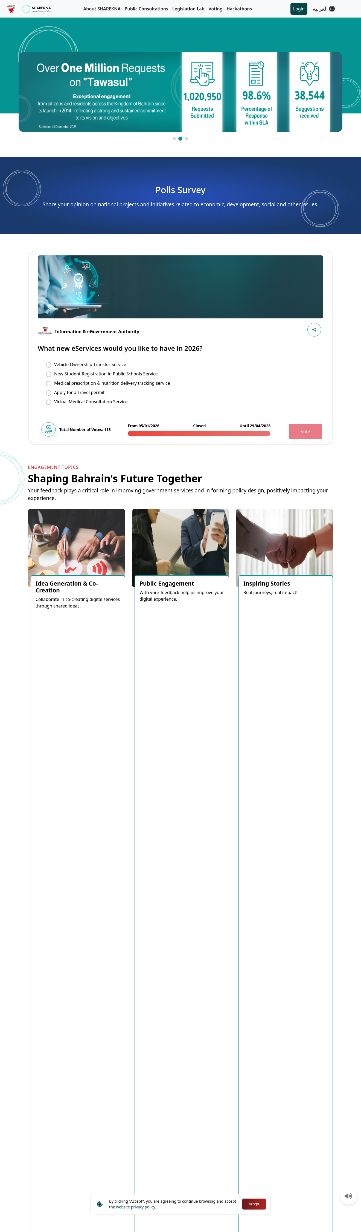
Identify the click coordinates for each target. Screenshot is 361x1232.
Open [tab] (76, 797)
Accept (254, 1204)
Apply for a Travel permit (79, 392)
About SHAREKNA (102, 9)
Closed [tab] (99, 797)
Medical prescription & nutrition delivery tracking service (112, 383)
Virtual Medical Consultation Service (91, 402)
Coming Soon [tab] (47, 797)
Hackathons (239, 9)
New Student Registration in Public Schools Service (106, 374)
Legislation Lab (188, 9)
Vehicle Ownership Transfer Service (90, 364)
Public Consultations (146, 9)
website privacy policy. (136, 1207)
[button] (174, 138)
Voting (216, 9)
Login (299, 9)
